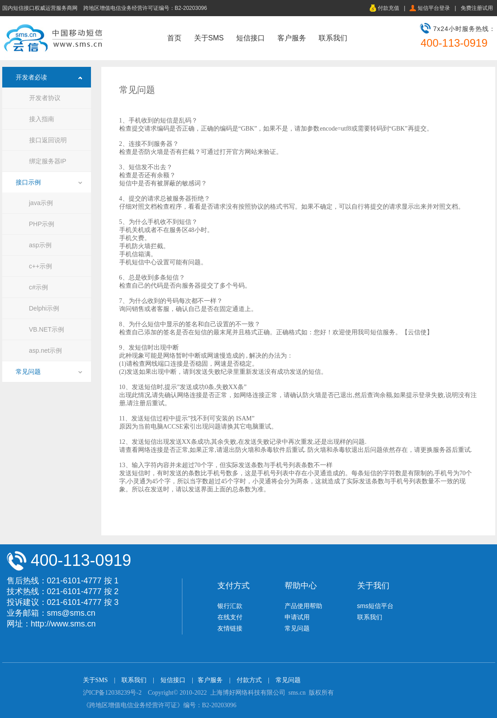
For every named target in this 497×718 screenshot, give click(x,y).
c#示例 (38, 287)
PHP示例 (42, 224)
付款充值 (388, 8)
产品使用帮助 (303, 605)
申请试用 (297, 617)
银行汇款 (229, 605)
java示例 (41, 202)
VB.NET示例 (47, 329)
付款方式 (249, 680)
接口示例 (28, 182)
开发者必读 (31, 77)
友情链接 (229, 628)
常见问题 (28, 371)
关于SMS (209, 38)
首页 (174, 38)
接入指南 (41, 119)
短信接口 (250, 38)
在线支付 (229, 617)
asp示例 (40, 245)
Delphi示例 (44, 308)
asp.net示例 (45, 350)
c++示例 (40, 266)
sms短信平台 (375, 605)
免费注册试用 (477, 8)
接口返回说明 (48, 140)
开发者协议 (45, 97)
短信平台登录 (434, 8)
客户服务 (291, 38)
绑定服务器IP (47, 161)
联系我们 (333, 38)
